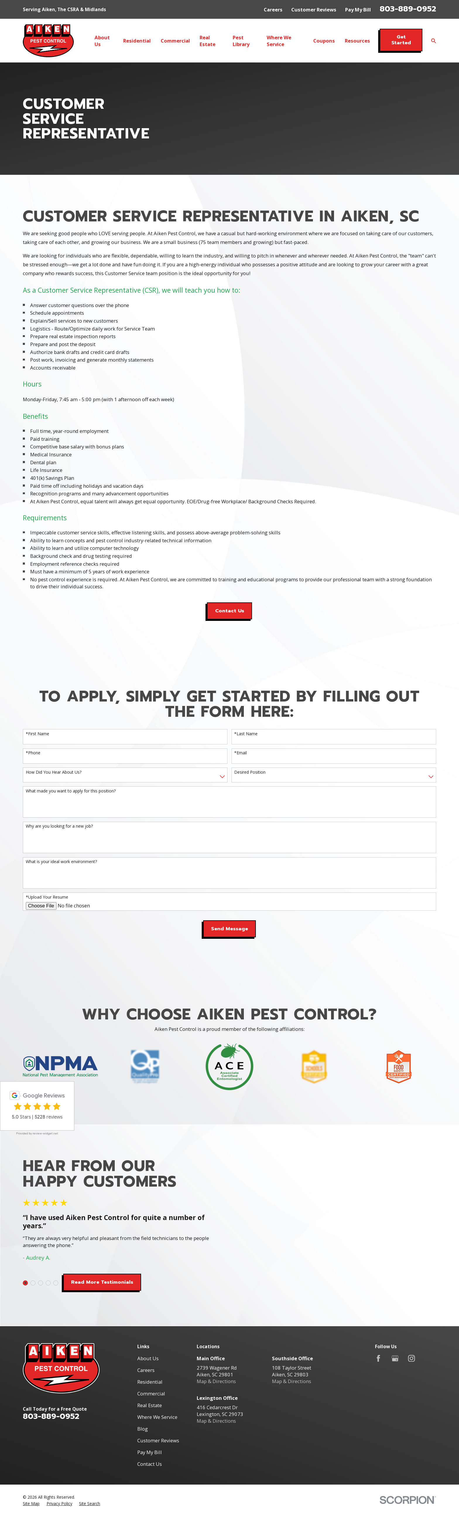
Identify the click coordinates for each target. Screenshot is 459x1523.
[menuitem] (31, 1503)
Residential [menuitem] (137, 40)
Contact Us (229, 610)
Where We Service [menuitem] (279, 41)
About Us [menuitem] (102, 41)
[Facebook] (378, 1358)
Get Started (401, 39)
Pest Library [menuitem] (241, 41)
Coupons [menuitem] (324, 40)
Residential (149, 1381)
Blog (142, 1428)
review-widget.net (45, 1133)
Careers (273, 9)
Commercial (151, 1393)
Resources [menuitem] (357, 40)
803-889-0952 (408, 9)
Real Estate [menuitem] (207, 41)
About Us (148, 1358)
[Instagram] (411, 1358)
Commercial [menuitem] (175, 40)
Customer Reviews (313, 9)
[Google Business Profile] (395, 1358)
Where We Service (157, 1417)
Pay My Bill (358, 9)
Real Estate (149, 1405)
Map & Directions (216, 1381)
